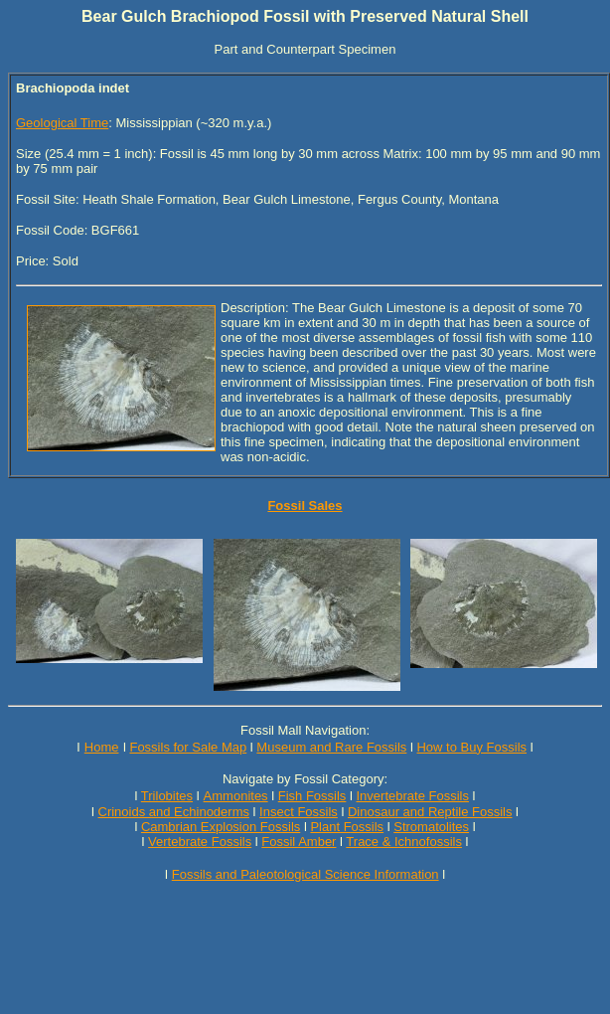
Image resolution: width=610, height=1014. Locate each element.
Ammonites (236, 795)
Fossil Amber (298, 841)
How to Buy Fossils (471, 747)
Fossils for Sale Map (187, 747)
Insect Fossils (298, 811)
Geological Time (62, 122)
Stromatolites (431, 826)
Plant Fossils (346, 826)
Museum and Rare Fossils (331, 747)
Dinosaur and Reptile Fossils (430, 811)
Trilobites (167, 795)
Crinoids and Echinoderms (173, 811)
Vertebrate (178, 841)
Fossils (231, 841)
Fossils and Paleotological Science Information (305, 874)
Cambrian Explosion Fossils (220, 826)
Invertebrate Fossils (413, 795)
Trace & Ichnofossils (404, 841)
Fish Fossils (312, 795)
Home (101, 747)
